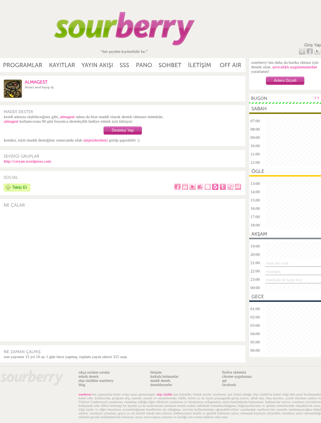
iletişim (156, 372)
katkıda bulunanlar (164, 376)
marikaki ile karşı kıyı (284, 279)
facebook (229, 385)
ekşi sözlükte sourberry (96, 380)
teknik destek (89, 376)
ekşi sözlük (164, 394)
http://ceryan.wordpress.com (27, 161)
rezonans (273, 271)
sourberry (85, 394)
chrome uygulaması (237, 376)
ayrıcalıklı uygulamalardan (294, 67)
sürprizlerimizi (95, 140)
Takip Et (19, 187)
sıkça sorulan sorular (94, 372)
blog (82, 385)
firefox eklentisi (234, 372)
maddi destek (160, 380)
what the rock (277, 263)
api (224, 380)
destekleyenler (161, 385)
